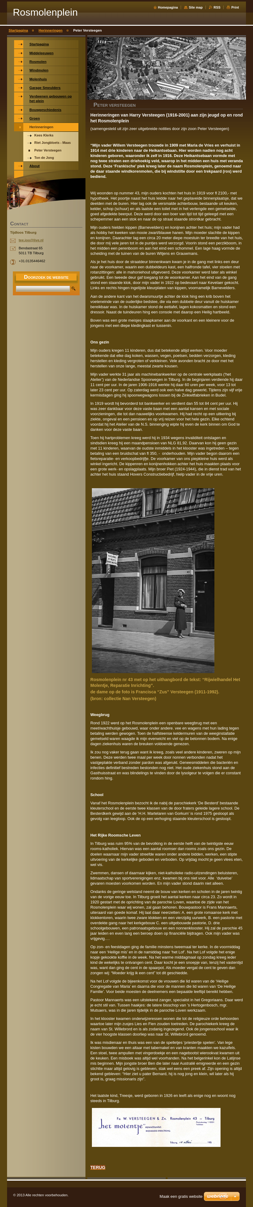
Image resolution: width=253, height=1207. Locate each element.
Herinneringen (50, 30)
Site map (195, 7)
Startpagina (18, 30)
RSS (216, 7)
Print (235, 7)
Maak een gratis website (181, 1196)
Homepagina (168, 7)
